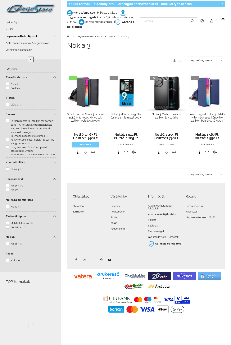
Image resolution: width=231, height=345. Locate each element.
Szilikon (17, 260)
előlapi (16, 104)
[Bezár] (222, 4)
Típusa (10, 97)
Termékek (78, 211)
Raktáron (16, 88)
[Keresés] (168, 20)
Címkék (10, 114)
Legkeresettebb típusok (22, 36)
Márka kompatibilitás (19, 199)
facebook (76, 260)
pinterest (101, 260)
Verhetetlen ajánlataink (19, 49)
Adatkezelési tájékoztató (161, 214)
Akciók (9, 29)
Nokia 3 (17, 169)
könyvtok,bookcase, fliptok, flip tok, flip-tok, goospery (33, 141)
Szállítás (153, 225)
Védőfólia (18, 227)
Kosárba (85, 144)
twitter (93, 260)
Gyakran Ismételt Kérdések (163, 236)
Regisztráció (118, 211)
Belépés (115, 206)
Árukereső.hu (108, 278)
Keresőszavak (15, 179)
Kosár (114, 222)
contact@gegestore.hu (99, 21)
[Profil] (211, 20)
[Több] (31, 59)
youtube (109, 260)
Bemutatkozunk (195, 206)
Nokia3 (16, 190)
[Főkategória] (69, 36)
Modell (10, 236)
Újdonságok (12, 22)
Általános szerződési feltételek (160, 207)
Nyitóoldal (78, 206)
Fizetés (152, 219)
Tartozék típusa (16, 216)
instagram (84, 260)
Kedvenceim (118, 228)
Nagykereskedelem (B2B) (200, 217)
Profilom (115, 217)
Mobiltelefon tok (22, 223)
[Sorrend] (206, 60)
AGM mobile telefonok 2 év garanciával (28, 43)
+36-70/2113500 (84, 12)
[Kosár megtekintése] (220, 20)
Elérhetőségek (156, 231)
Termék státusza (16, 77)
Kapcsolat (191, 211)
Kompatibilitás (15, 162)
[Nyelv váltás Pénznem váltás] (202, 20)
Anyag (10, 253)
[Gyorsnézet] (78, 152)
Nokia (16, 206)
